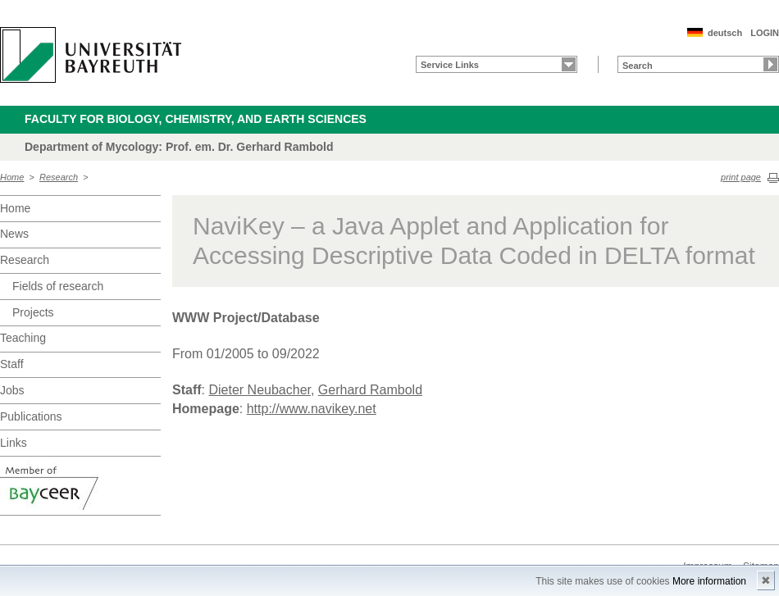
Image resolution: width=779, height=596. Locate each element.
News (14, 233)
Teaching (23, 337)
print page (741, 177)
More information (709, 581)
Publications (31, 416)
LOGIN (764, 33)
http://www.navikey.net (311, 409)
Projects (33, 312)
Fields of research (57, 286)
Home (12, 177)
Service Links (450, 65)
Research (58, 177)
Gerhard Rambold (370, 390)
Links (13, 442)
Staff (12, 364)
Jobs (12, 390)
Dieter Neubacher (259, 390)
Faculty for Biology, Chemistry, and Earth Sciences (196, 118)
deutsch (725, 33)
